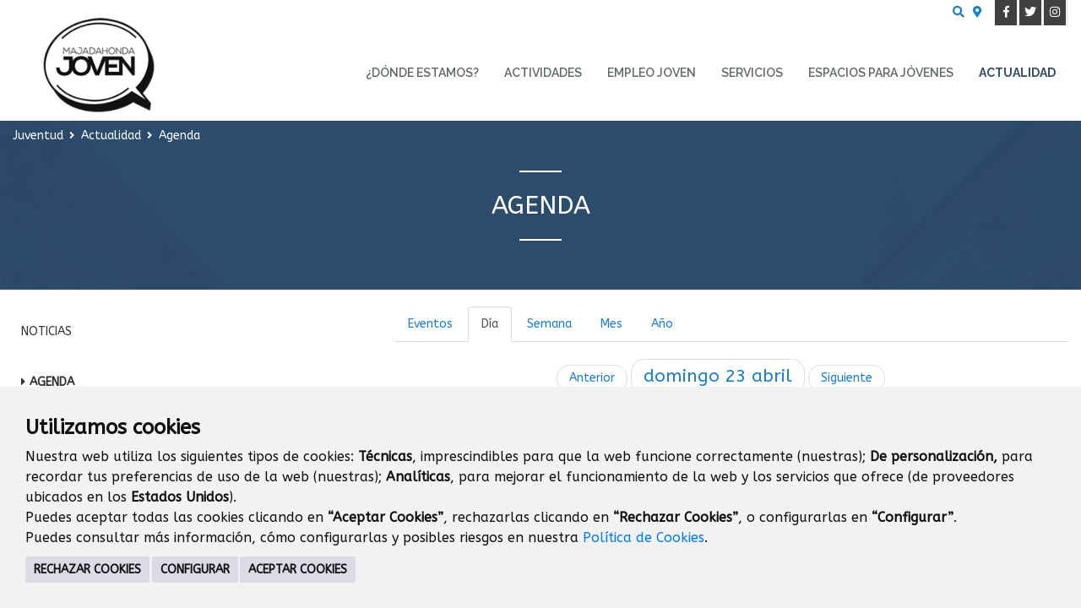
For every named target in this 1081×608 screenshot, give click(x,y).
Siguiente (846, 378)
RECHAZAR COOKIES (87, 569)
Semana (549, 324)
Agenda (52, 382)
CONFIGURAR (195, 569)
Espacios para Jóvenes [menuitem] (880, 72)
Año (662, 324)
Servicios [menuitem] (752, 72)
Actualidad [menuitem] (1017, 72)
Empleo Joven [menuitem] (651, 72)
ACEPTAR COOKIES (297, 569)
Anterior (592, 378)
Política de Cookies (643, 537)
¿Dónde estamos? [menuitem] (422, 72)
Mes (611, 324)
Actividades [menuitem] (543, 72)
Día (489, 324)
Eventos (430, 324)
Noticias (46, 331)
